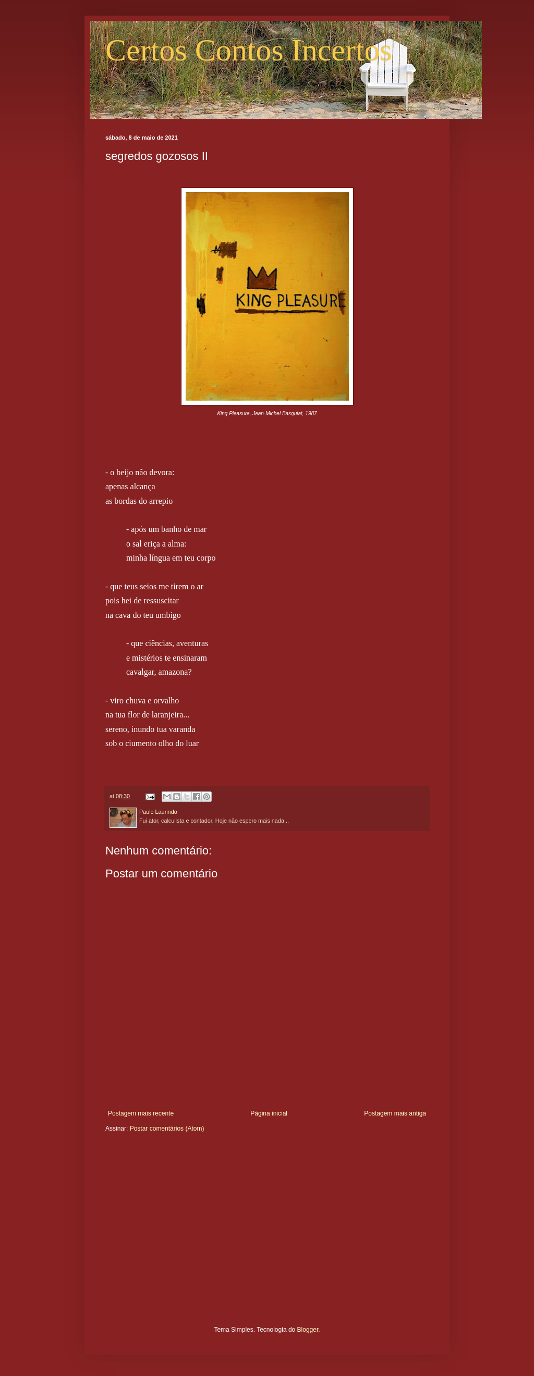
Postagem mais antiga (395, 1113)
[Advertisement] (267, 1237)
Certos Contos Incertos (248, 50)
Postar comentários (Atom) (167, 1128)
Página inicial (268, 1113)
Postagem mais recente (141, 1113)
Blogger (308, 1329)
